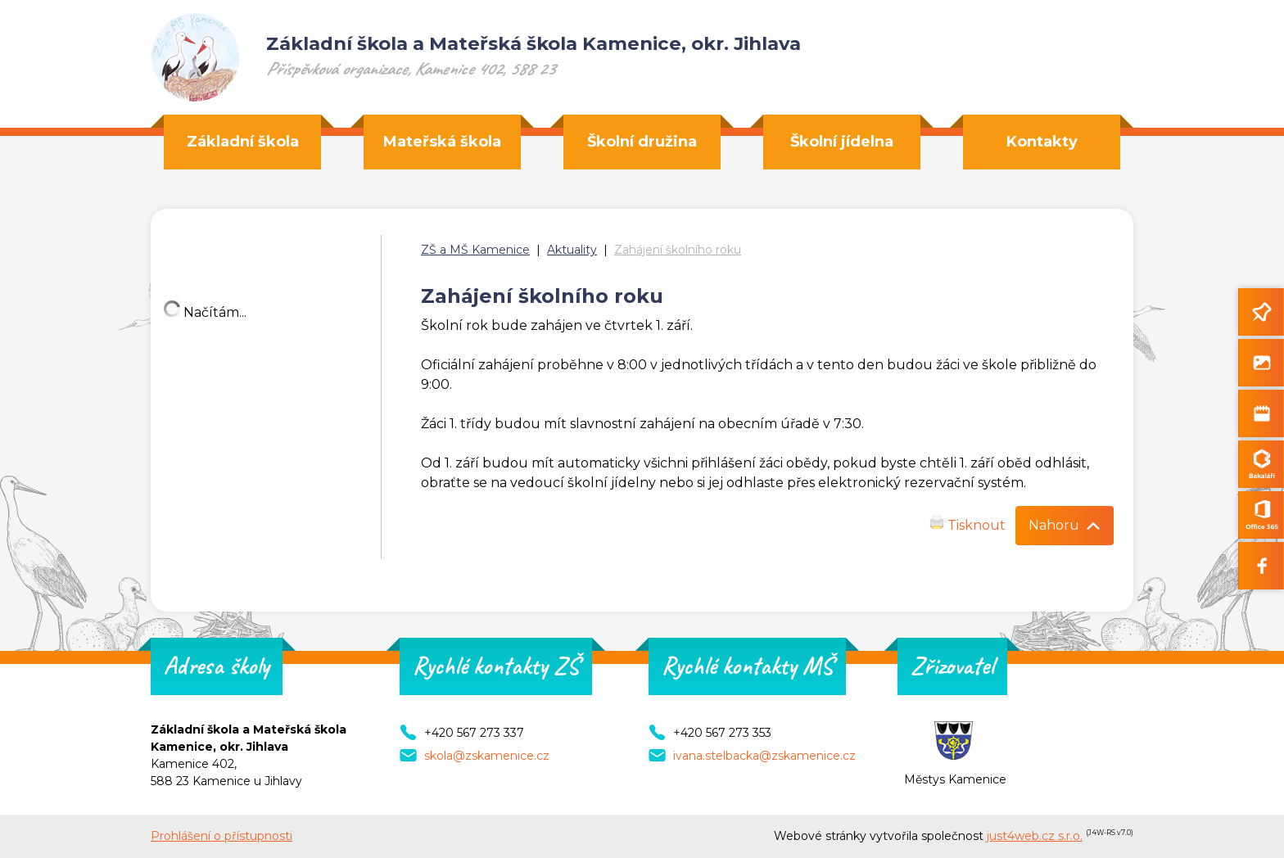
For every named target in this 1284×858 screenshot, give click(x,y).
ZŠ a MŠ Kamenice (475, 249)
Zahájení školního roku (677, 249)
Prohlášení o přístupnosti (221, 836)
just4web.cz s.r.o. (1035, 836)
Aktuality (572, 249)
